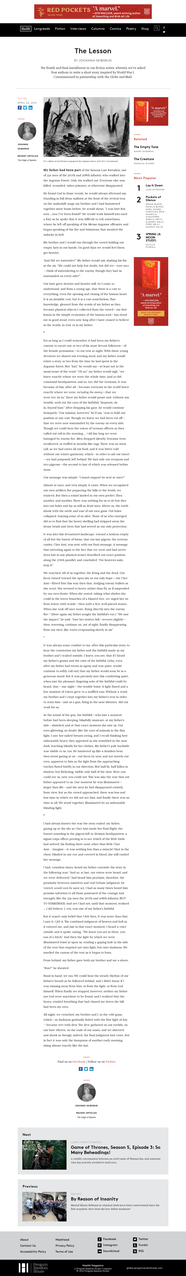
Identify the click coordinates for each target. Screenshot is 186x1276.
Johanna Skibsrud (95, 60)
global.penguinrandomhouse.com (144, 1267)
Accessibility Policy (33, 1251)
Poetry (131, 29)
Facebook (164, 28)
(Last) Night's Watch (86, 1142)
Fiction (60, 29)
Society (76, 1194)
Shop (145, 29)
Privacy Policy (65, 1245)
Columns (98, 29)
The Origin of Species (27, 160)
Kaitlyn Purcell (151, 245)
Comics (115, 29)
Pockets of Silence (153, 198)
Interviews (78, 29)
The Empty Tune (146, 146)
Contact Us (28, 1245)
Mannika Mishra (144, 163)
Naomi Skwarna (144, 151)
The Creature (144, 158)
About (24, 1239)
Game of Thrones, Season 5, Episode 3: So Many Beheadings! (115, 1149)
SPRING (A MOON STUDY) (153, 237)
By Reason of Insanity (94, 1198)
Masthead (62, 1239)
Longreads (42, 29)
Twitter (164, 32)
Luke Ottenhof (155, 189)
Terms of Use (64, 1251)
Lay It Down (154, 185)
